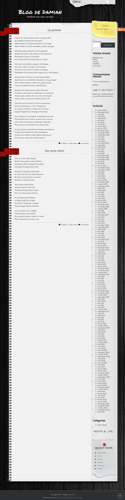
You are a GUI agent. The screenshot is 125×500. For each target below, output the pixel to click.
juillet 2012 (101, 301)
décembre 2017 (103, 215)
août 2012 (101, 299)
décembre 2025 (103, 112)
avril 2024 (101, 125)
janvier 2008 (102, 363)
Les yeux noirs (54, 150)
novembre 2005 (103, 387)
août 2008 (101, 359)
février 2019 (102, 200)
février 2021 (102, 166)
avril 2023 (101, 139)
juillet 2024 (102, 118)
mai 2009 (101, 344)
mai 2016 (101, 233)
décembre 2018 (103, 205)
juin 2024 (101, 120)
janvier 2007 (102, 371)
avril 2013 (101, 283)
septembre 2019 (103, 186)
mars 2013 (101, 285)
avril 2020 (101, 176)
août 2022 (101, 145)
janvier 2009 (102, 350)
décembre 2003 (103, 404)
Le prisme (54, 30)
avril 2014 (101, 260)
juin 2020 (101, 172)
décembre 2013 (103, 268)
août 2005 (101, 391)
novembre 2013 (103, 270)
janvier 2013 (102, 289)
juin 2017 (101, 219)
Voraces (96, 62)
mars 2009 (101, 348)
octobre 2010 (102, 326)
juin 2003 (101, 412)
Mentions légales (102, 29)
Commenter (85, 143)
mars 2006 (101, 381)
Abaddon (96, 64)
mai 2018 (101, 211)
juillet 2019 (102, 190)
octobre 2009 (103, 342)
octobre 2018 (102, 209)
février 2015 (102, 244)
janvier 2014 (102, 266)
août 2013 (101, 276)
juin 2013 (101, 278)
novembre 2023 (103, 133)
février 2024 (102, 127)
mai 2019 (101, 194)
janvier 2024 (102, 129)
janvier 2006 (102, 385)
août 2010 (101, 330)
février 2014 (102, 264)
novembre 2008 (103, 352)
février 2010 (102, 340)
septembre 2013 (103, 274)
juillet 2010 (102, 332)
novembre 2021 (103, 157)
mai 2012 (101, 305)
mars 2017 (101, 223)
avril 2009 (101, 346)
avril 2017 (101, 221)
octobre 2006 (103, 375)
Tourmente (97, 66)
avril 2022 (101, 153)
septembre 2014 (103, 250)
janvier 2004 (102, 402)
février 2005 (102, 393)
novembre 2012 (103, 293)
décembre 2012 (103, 291)
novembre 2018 (103, 207)
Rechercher (97, 41)
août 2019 (101, 188)
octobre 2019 (102, 184)
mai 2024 (101, 122)
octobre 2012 (102, 295)
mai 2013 (101, 281)
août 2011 (101, 313)
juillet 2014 (101, 254)
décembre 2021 (103, 155)
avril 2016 (101, 235)
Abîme (95, 60)
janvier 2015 (102, 246)
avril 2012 (101, 307)
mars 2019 (101, 198)
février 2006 (102, 383)
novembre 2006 (103, 373)
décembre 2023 (103, 131)
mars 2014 (101, 262)
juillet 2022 (102, 147)
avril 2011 (101, 322)
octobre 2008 (103, 354)
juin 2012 (101, 303)
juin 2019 (101, 192)
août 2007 (101, 365)
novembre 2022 (103, 143)
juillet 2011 (101, 315)
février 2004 (102, 400)
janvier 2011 (102, 324)
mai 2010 (101, 334)
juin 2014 (101, 256)
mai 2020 (101, 174)
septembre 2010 (104, 328)
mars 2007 (101, 367)
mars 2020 (101, 178)
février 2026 (102, 110)
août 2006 (101, 379)
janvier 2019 (102, 202)
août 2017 (101, 217)
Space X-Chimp (76, 498)
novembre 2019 (103, 182)
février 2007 (102, 369)
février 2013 (102, 287)
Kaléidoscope (98, 58)
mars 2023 (101, 141)
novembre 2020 (103, 168)
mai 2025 (101, 114)
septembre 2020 (104, 170)
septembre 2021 (103, 159)
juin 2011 (101, 317)
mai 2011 (101, 319)
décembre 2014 (103, 248)
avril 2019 (101, 196)
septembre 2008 (104, 356)
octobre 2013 (102, 272)
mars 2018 (101, 213)
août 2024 (101, 116)
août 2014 (101, 252)
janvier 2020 (102, 180)
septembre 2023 (104, 135)
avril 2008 (101, 361)
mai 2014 (101, 258)
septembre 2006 (104, 377)
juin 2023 (101, 137)
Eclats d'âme (73, 143)
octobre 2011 (102, 309)
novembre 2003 (103, 406)
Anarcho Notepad (62, 498)
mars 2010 (101, 338)
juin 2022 (101, 149)
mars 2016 (101, 237)
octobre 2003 (102, 408)
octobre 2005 (102, 389)
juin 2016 (101, 231)
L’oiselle (98, 469)
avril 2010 (101, 336)
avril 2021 (101, 164)
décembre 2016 (103, 225)
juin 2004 (101, 398)
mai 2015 (101, 242)
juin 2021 (101, 162)
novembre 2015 (103, 239)
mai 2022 (101, 151)
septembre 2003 (104, 410)
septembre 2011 (103, 311)
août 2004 (101, 395)
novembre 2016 (103, 227)
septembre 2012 (103, 297)
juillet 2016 (102, 229)
